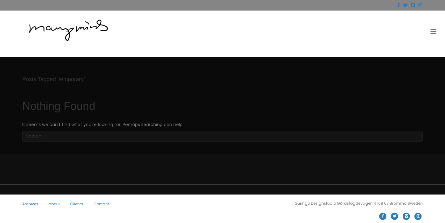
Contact (101, 204)
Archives (30, 204)
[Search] (222, 136)
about (54, 204)
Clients (76, 204)
